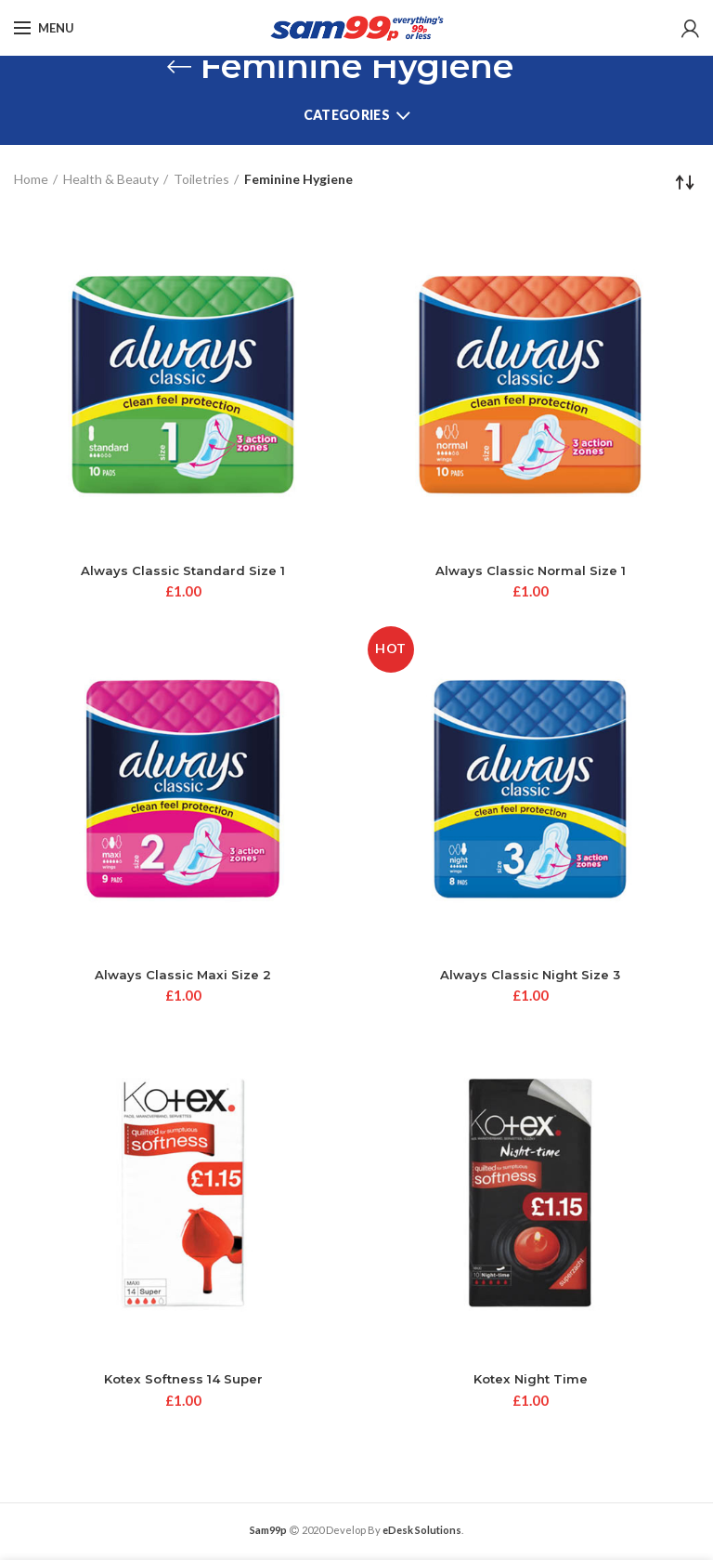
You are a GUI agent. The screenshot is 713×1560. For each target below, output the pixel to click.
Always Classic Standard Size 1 (183, 571)
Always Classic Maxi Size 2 (183, 976)
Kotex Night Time (530, 1382)
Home (31, 179)
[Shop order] (685, 182)
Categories (347, 115)
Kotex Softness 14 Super (182, 1382)
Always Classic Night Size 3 (530, 976)
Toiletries (201, 179)
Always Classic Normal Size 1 (530, 571)
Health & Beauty (111, 179)
